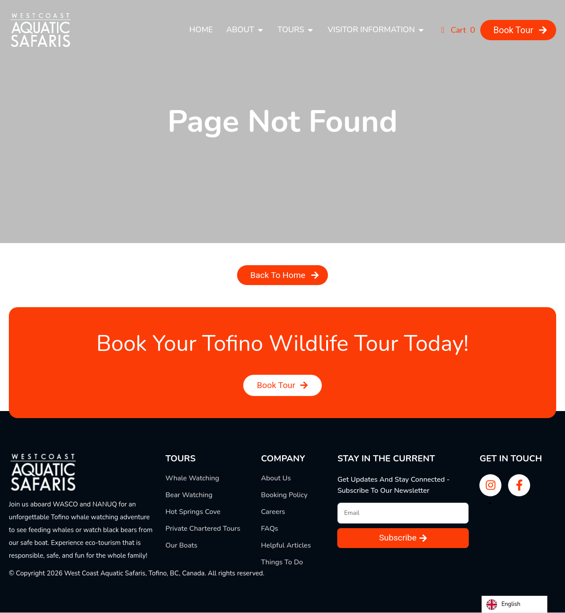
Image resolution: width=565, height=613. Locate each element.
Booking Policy (284, 495)
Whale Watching (193, 479)
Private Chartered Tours (203, 529)
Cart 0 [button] (456, 29)
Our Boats (182, 546)
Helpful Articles (286, 546)
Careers (273, 512)
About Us (276, 479)
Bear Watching (189, 495)
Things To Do (282, 563)
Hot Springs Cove (193, 512)
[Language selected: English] (514, 604)
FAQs (270, 529)
